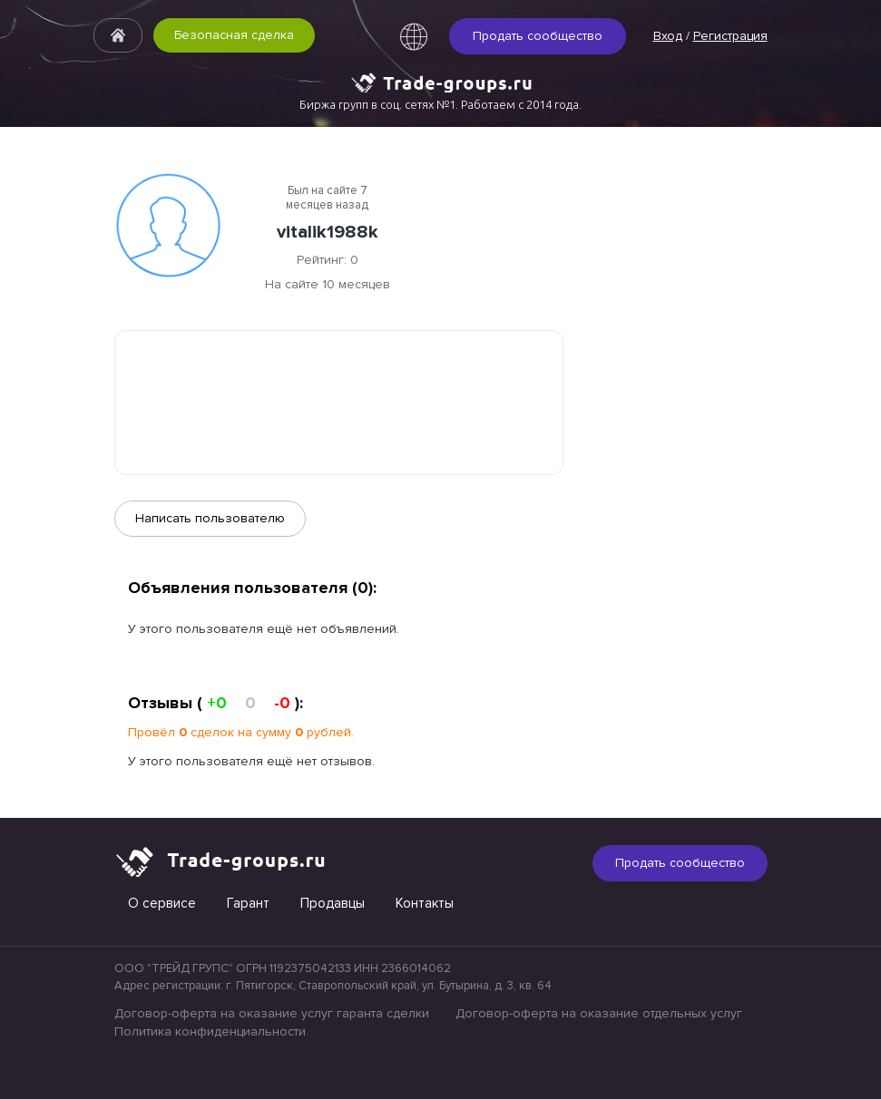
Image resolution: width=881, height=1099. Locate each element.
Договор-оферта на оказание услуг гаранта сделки (271, 1013)
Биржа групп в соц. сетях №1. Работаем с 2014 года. (440, 104)
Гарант (248, 903)
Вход (667, 36)
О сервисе (162, 903)
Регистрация (730, 36)
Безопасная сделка (234, 35)
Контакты (425, 903)
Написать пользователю (210, 518)
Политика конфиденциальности (210, 1031)
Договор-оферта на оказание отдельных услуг (598, 1013)
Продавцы (332, 903)
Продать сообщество (537, 36)
